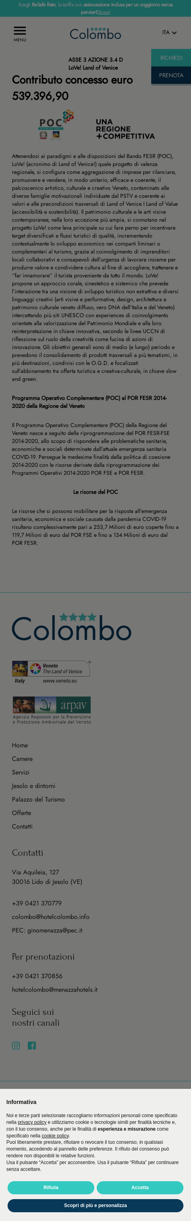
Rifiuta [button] (50, 1187)
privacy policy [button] (32, 1122)
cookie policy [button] (55, 1136)
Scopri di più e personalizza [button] (95, 1205)
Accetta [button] (139, 1187)
